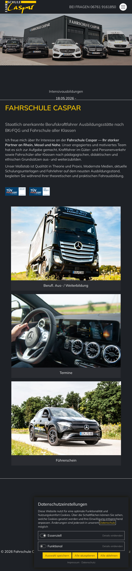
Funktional (55, 546)
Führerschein (66, 460)
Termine (66, 373)
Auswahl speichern (57, 555)
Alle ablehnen (109, 555)
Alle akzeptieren (85, 555)
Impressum (73, 562)
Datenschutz (107, 522)
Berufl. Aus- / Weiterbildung (65, 285)
